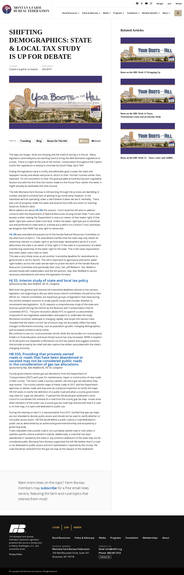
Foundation (132, 537)
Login (55, 527)
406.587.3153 (114, 552)
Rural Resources (61, 537)
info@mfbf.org (113, 549)
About (165, 537)
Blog (39, 141)
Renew (179, 3)
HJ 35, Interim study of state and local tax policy (48, 280)
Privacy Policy (15, 554)
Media (102, 537)
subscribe (49, 488)
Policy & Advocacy (84, 537)
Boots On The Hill (57, 141)
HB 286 (39, 210)
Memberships (150, 537)
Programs (115, 537)
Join (169, 3)
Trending (25, 141)
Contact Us (105, 557)
